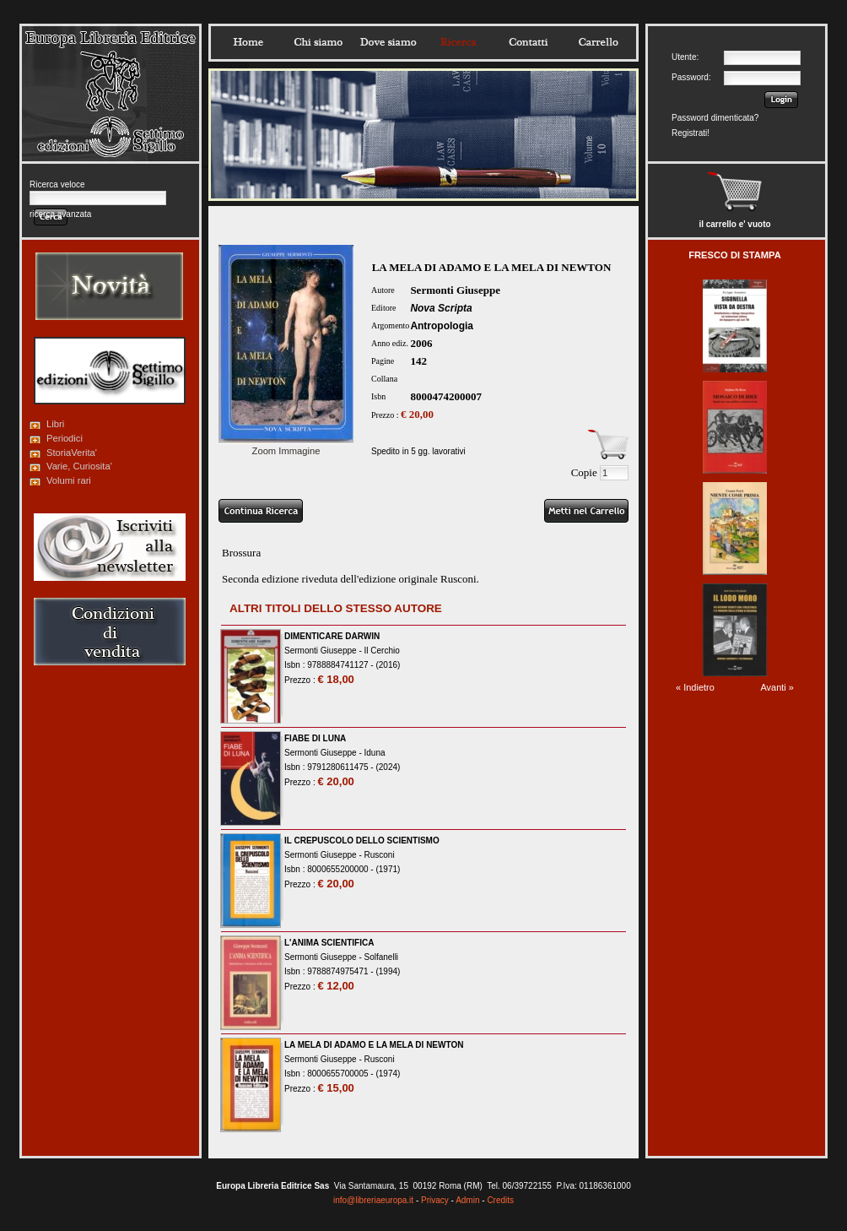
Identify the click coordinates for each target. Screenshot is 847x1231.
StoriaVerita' (71, 452)
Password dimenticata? (715, 117)
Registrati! (690, 133)
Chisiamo (318, 42)
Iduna (375, 752)
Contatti (528, 42)
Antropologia (441, 326)
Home (248, 42)
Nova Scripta (441, 308)
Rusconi (379, 855)
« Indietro (695, 687)
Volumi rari (68, 480)
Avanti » (777, 687)
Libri (55, 424)
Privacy (435, 1200)
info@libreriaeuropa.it (373, 1200)
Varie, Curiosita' (79, 466)
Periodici (64, 438)
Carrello (598, 42)
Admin (467, 1200)
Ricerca (458, 42)
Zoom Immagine (285, 446)
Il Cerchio (382, 650)
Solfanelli (381, 957)
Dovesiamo (388, 42)
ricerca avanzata (60, 214)
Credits (500, 1200)
